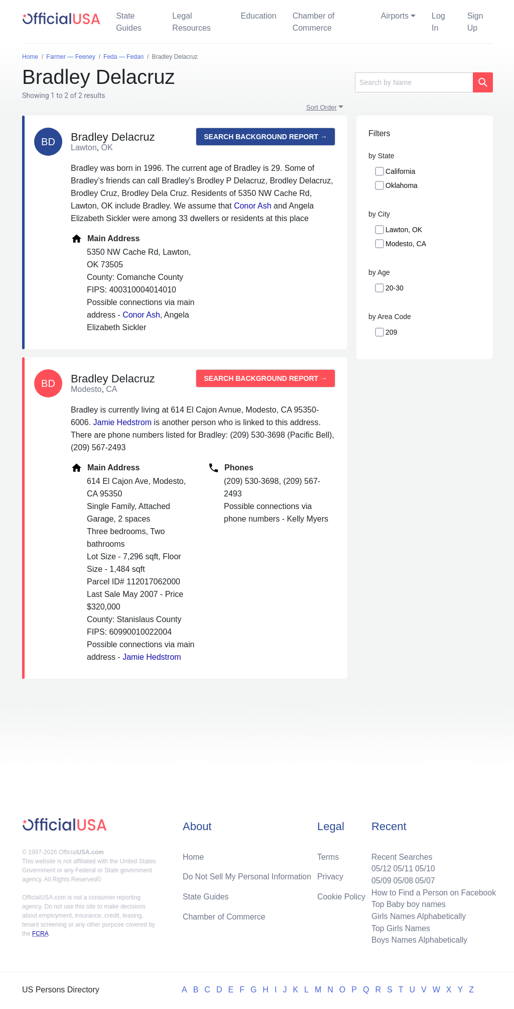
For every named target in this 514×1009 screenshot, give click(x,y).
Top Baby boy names (407, 903)
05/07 (424, 879)
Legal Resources (191, 22)
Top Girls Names (399, 928)
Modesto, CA (406, 243)
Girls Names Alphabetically (417, 916)
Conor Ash (253, 205)
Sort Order (321, 107)
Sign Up (475, 22)
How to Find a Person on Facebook (433, 891)
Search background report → (265, 137)
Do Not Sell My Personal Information (248, 875)
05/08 (402, 879)
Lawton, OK (404, 229)
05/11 (402, 867)
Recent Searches (401, 855)
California (400, 171)
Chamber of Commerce (314, 22)
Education (258, 16)
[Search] (414, 82)
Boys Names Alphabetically (418, 940)
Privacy (330, 875)
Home (193, 855)
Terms (328, 855)
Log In (438, 22)
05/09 (380, 879)
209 (391, 332)
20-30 (395, 287)
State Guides (129, 22)
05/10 (424, 867)
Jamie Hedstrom (122, 422)
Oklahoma (402, 185)
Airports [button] (395, 16)
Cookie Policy (341, 895)
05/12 (380, 867)
